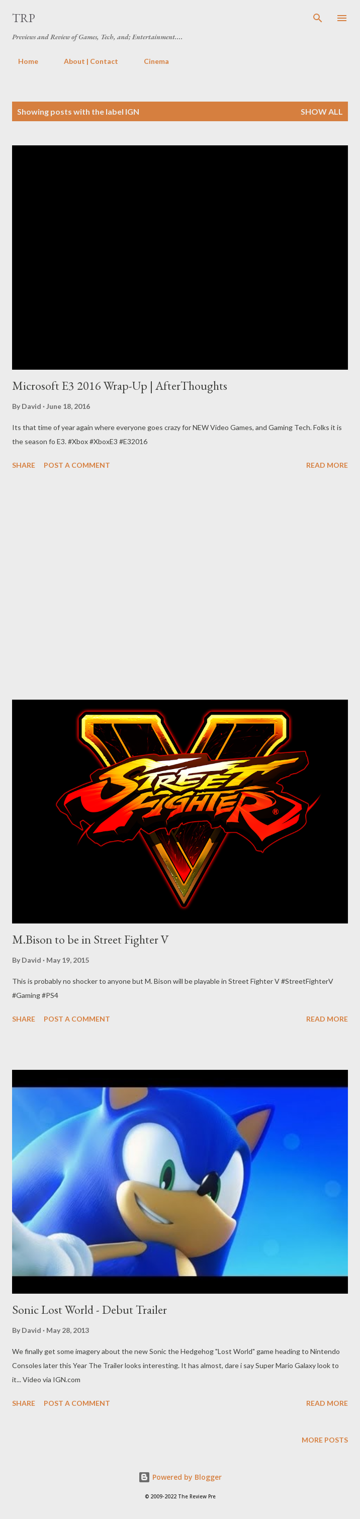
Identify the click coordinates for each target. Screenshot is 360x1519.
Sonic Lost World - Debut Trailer (89, 1309)
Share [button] (23, 465)
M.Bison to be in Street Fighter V (90, 939)
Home (22, 61)
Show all (322, 111)
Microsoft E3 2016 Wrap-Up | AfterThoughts (119, 385)
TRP (23, 18)
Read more (327, 465)
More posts (325, 1440)
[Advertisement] (180, 586)
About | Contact (85, 61)
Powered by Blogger (180, 1477)
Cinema (150, 61)
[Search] (318, 18)
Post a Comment (77, 465)
